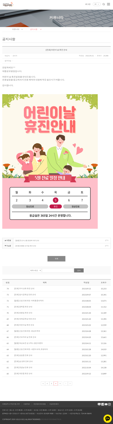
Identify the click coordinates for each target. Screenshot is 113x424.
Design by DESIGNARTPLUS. (51, 419)
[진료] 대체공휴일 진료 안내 (25, 319)
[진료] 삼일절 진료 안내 (23, 355)
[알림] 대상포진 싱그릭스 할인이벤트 (28, 343)
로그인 (87, 4)
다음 (66, 383)
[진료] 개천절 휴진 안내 (23, 374)
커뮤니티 (15, 29)
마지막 (70, 383)
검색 (79, 270)
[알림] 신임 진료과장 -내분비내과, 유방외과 (31, 349)
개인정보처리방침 (40, 404)
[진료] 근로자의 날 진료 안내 (25, 337)
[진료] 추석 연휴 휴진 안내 (24, 289)
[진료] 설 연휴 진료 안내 (23, 361)
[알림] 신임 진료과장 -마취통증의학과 (29, 301)
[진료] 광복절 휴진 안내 (23, 307)
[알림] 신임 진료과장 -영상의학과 (27, 331)
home (4, 29)
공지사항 (33, 29)
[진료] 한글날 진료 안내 (23, 368)
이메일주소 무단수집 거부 (11, 404)
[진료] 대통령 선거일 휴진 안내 (26, 246)
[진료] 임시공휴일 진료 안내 (25, 295)
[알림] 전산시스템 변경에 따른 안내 (27, 240)
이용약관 (27, 404)
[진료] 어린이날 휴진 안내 (24, 325)
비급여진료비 (54, 404)
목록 (56, 259)
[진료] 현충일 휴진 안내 (23, 313)
